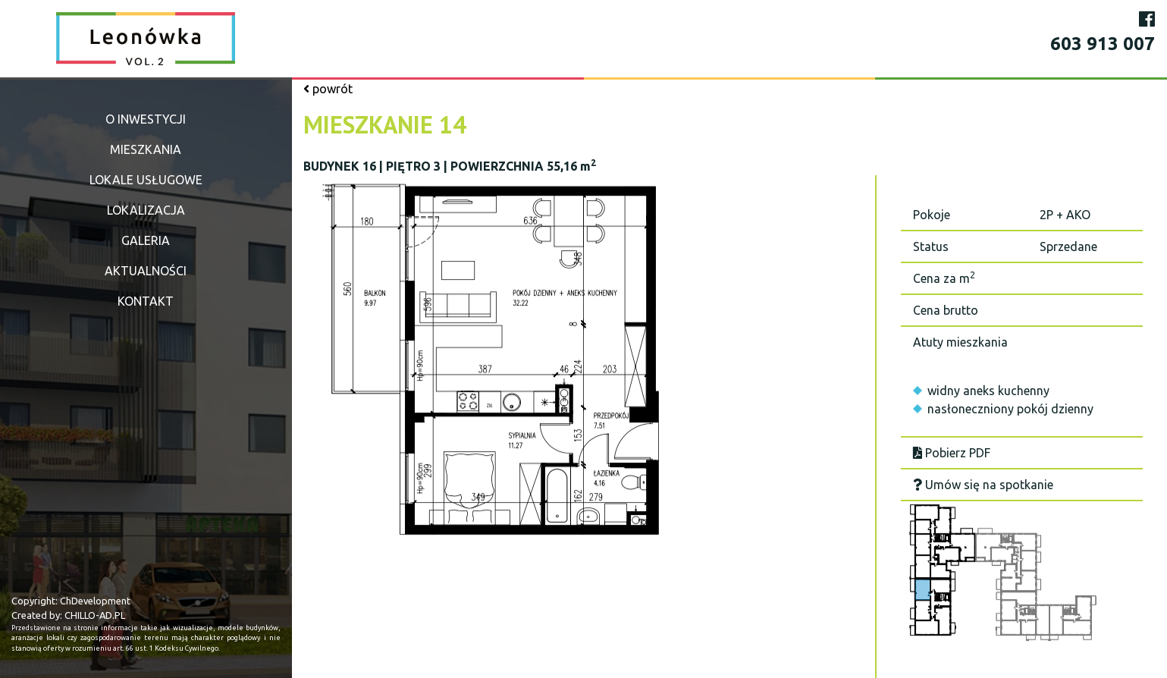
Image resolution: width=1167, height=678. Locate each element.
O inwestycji (145, 119)
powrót (328, 89)
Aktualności (146, 271)
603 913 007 (1102, 43)
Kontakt (146, 301)
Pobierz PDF (951, 453)
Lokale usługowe (145, 180)
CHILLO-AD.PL (94, 615)
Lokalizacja (146, 210)
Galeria (145, 240)
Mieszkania (145, 149)
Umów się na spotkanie (983, 484)
